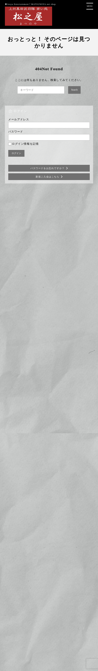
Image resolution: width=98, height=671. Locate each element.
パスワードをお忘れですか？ (47, 168)
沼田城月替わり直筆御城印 (44, 249)
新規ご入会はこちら (47, 176)
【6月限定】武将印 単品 (44, 232)
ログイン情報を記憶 (23, 143)
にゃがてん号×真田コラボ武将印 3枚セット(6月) (57, 267)
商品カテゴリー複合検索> (49, 335)
